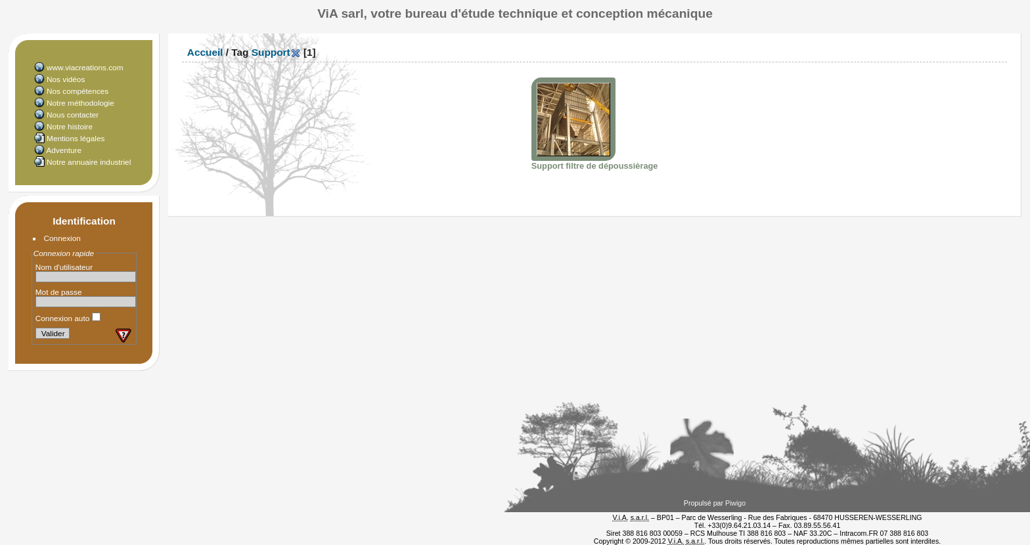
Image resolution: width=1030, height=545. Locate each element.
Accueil (205, 52)
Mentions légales (75, 138)
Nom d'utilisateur (64, 267)
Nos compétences (77, 91)
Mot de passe (58, 292)
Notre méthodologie (80, 102)
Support (271, 52)
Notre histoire (70, 126)
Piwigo (735, 503)
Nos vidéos (66, 79)
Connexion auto (68, 318)
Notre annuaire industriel (89, 162)
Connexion (62, 238)
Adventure (63, 150)
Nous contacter (73, 114)
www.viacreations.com (85, 67)
